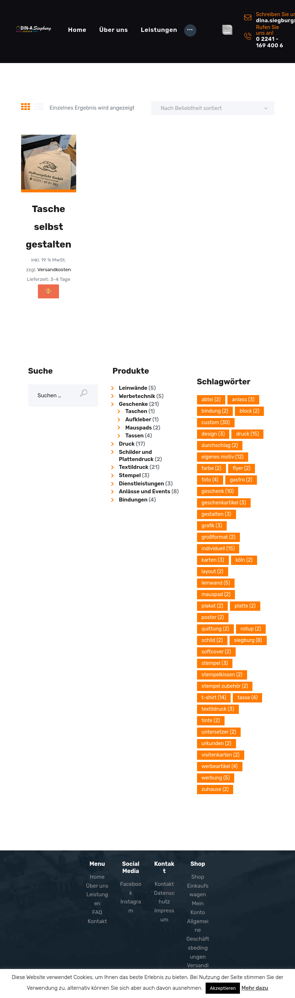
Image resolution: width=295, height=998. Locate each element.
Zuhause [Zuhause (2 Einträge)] (215, 789)
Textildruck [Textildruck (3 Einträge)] (218, 709)
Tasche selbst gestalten (49, 226)
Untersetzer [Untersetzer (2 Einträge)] (219, 732)
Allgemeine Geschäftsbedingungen (197, 939)
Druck (127, 444)
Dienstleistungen (141, 483)
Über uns (97, 886)
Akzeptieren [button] (223, 988)
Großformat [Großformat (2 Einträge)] (219, 537)
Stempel (130, 475)
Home (97, 877)
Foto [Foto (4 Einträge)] (210, 480)
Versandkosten (54, 269)
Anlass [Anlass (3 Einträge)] (243, 400)
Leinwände (133, 388)
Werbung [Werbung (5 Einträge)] (216, 778)
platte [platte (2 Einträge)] (245, 606)
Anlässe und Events (145, 491)
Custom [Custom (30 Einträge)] (216, 422)
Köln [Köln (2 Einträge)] (244, 560)
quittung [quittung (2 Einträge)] (215, 629)
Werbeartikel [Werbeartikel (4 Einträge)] (220, 766)
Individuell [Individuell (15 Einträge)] (218, 549)
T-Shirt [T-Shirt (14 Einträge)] (214, 698)
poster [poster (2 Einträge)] (213, 617)
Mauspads (139, 427)
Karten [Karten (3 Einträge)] (213, 560)
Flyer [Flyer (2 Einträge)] (241, 468)
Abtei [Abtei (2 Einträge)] (211, 400)
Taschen (136, 411)
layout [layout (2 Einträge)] (212, 571)
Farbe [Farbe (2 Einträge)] (211, 468)
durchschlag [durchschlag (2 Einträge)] (220, 445)
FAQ (97, 912)
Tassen (135, 435)
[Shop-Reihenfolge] (212, 108)
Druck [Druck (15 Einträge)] (247, 434)
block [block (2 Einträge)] (249, 411)
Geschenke (133, 404)
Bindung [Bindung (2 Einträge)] (215, 411)
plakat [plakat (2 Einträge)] (212, 606)
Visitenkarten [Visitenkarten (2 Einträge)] (221, 755)
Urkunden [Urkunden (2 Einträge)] (216, 743)
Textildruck (133, 467)
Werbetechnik (137, 396)
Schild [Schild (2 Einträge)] (212, 640)
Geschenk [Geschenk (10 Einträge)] (218, 491)
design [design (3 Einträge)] (213, 434)
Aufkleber (138, 419)
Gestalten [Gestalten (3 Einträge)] (216, 514)
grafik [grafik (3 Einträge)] (212, 526)
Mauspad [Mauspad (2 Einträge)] (216, 594)
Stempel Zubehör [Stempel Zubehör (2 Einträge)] (225, 686)
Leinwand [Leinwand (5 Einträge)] (216, 583)
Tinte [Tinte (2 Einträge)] (211, 721)
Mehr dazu (254, 988)
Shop (197, 877)
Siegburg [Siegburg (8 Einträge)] (248, 640)
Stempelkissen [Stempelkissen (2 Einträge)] (222, 675)
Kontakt (97, 921)
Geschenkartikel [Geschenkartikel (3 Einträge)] (224, 503)
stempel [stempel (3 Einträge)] (215, 663)
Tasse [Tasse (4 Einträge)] (247, 698)
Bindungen (133, 499)
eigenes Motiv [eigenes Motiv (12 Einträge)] (223, 457)
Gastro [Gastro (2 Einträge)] (241, 480)
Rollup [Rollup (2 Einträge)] (251, 629)
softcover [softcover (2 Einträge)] (216, 652)
